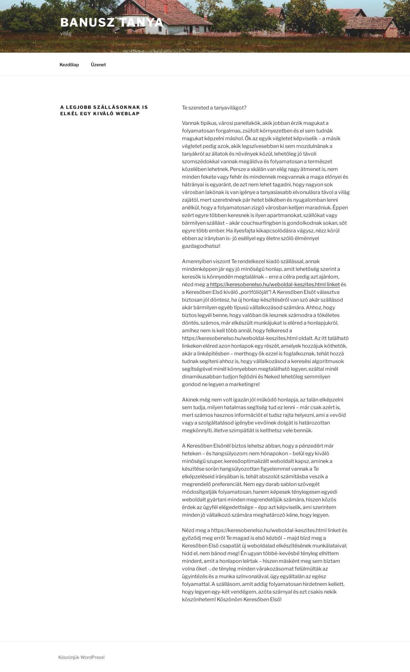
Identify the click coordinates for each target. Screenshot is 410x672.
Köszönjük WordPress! (81, 657)
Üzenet (98, 64)
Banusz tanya (112, 22)
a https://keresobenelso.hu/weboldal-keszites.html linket (273, 284)
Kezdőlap (69, 64)
